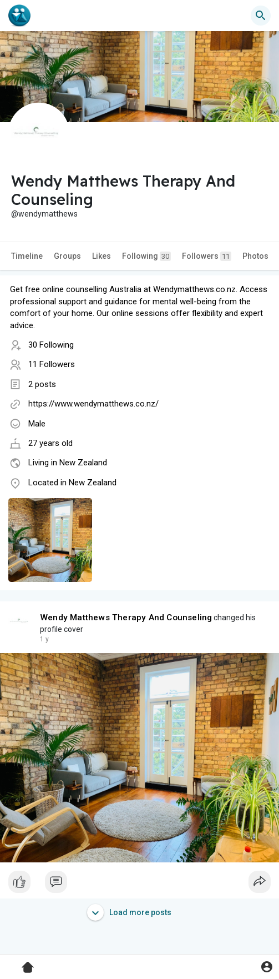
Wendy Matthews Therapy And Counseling (126, 617)
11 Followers (51, 364)
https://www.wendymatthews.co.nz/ (93, 404)
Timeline (27, 256)
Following (146, 256)
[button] (261, 16)
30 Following (51, 345)
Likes (101, 256)
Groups (67, 256)
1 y (44, 639)
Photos (255, 256)
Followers (206, 256)
